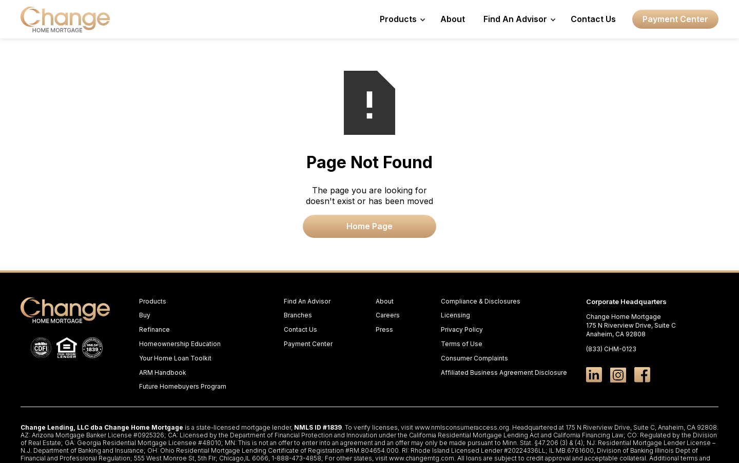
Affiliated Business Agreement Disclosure (504, 372)
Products (152, 301)
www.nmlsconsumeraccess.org (462, 427)
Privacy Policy (462, 329)
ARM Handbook (162, 372)
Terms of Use (461, 344)
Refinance (154, 329)
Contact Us (593, 19)
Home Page (369, 226)
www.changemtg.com (421, 458)
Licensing (455, 315)
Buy (144, 315)
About (452, 19)
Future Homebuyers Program (182, 386)
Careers (388, 315)
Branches (298, 315)
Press (384, 329)
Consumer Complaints (474, 358)
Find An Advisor (307, 301)
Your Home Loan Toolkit (175, 358)
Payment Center (675, 19)
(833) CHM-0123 (611, 349)
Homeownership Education (180, 344)
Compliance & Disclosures (480, 301)
